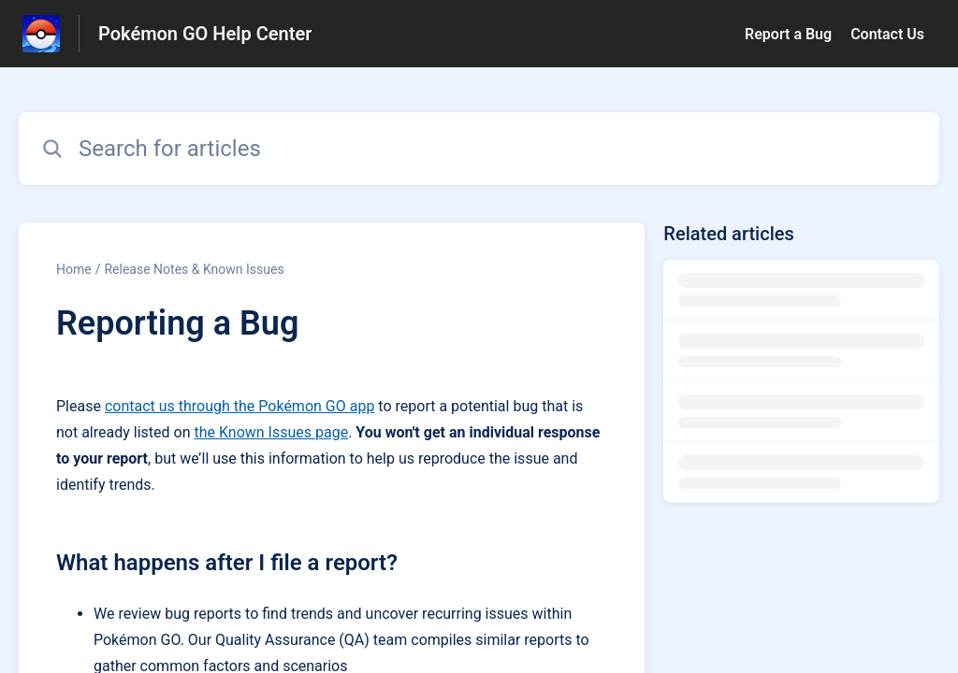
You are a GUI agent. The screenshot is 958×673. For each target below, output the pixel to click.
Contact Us (887, 34)
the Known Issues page (271, 432)
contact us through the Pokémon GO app (239, 406)
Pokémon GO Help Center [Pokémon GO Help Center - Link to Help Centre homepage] (205, 33)
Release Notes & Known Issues (193, 269)
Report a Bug (788, 34)
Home (74, 269)
